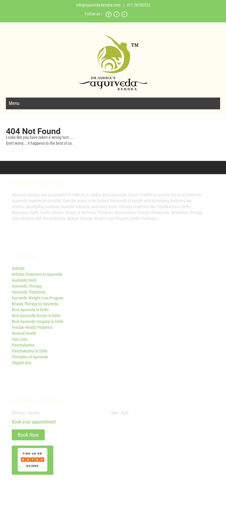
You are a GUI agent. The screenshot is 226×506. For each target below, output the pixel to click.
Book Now (28, 435)
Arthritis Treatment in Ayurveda (37, 274)
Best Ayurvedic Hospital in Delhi (37, 321)
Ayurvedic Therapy (27, 286)
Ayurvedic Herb (24, 280)
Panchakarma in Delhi (29, 351)
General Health (24, 333)
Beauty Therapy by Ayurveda (35, 303)
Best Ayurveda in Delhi (30, 309)
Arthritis (18, 268)
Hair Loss (19, 339)
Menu (14, 103)
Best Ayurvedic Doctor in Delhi (36, 315)
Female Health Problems (32, 327)
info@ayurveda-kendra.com (98, 5)
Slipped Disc (21, 362)
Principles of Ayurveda (30, 357)
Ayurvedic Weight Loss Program (38, 298)
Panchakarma (23, 345)
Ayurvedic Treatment (28, 292)
